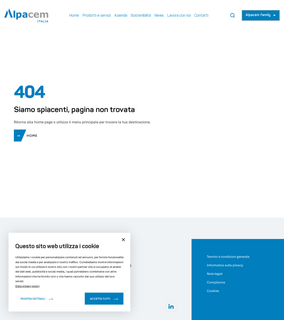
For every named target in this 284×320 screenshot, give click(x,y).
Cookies (213, 291)
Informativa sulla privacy (225, 265)
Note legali (215, 273)
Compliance (216, 282)
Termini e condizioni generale (228, 256)
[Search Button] (232, 15)
